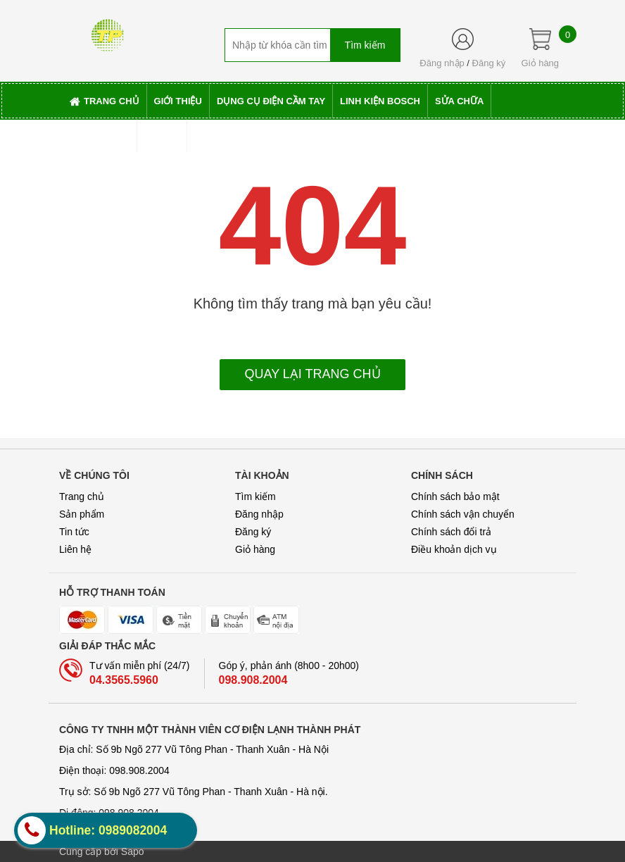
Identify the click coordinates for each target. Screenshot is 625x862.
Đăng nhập (441, 63)
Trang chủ (81, 496)
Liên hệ (75, 549)
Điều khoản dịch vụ (454, 549)
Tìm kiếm (255, 496)
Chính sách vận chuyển (462, 514)
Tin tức (74, 531)
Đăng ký (489, 63)
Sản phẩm (81, 514)
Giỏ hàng (255, 549)
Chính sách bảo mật (455, 496)
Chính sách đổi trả (451, 531)
